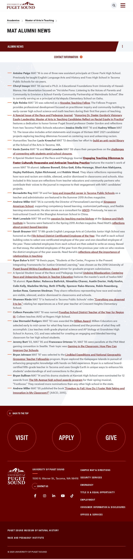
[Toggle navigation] (123, 5)
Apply (66, 437)
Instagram (44, 496)
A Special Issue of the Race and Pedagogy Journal (43, 115)
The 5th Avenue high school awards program (55, 380)
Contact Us (40, 486)
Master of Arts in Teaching (39, 20)
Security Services (91, 477)
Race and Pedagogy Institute (26, 537)
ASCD (86, 210)
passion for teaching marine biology (72, 218)
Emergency (87, 484)
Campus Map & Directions (95, 470)
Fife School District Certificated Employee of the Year (62, 236)
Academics (13, 20)
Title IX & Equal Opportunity (97, 492)
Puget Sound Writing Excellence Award (36, 269)
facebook (35, 496)
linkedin (54, 496)
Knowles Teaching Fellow (75, 103)
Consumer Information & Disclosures (102, 507)
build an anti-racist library (108, 140)
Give (111, 437)
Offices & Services (91, 514)
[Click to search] (114, 5)
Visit (21, 437)
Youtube (63, 496)
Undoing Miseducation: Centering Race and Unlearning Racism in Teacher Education (68, 275)
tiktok (72, 496)
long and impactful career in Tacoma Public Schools (84, 193)
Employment (87, 499)
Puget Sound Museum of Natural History (33, 530)
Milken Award (82, 321)
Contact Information (68, 57)
